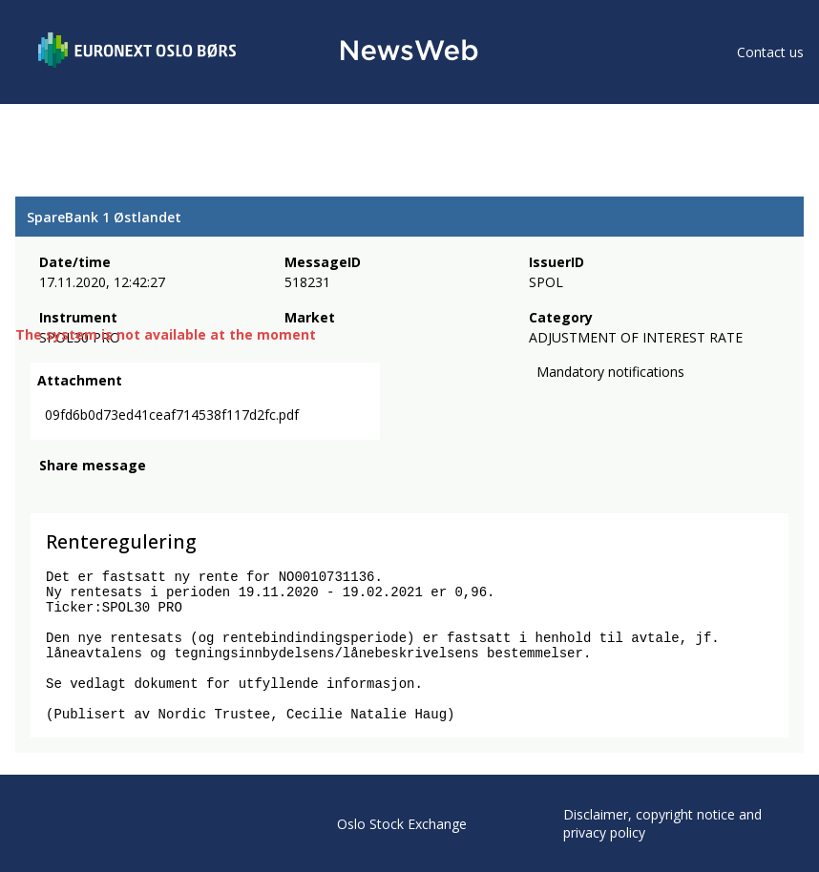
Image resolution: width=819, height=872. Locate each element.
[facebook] (50, 491)
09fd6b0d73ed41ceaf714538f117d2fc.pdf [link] (172, 414)
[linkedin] (115, 491)
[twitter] (80, 491)
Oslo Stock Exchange (402, 824)
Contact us (770, 52)
